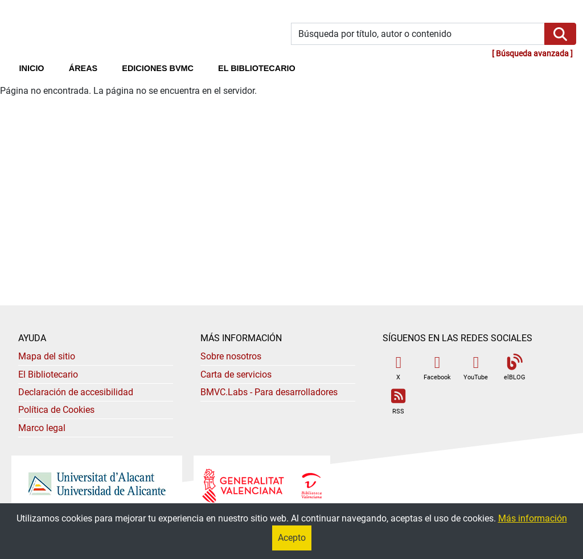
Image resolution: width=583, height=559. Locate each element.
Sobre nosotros (230, 356)
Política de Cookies (56, 409)
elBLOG (514, 367)
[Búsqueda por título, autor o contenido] (418, 34)
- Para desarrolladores (269, 392)
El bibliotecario (256, 68)
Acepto (292, 537)
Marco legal (41, 428)
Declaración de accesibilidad (75, 392)
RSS (398, 401)
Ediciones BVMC (158, 68)
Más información (532, 518)
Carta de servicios (236, 374)
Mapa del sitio (46, 356)
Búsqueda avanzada (532, 54)
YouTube (475, 367)
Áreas (83, 68)
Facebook (437, 367)
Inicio (38, 67)
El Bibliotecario (48, 374)
